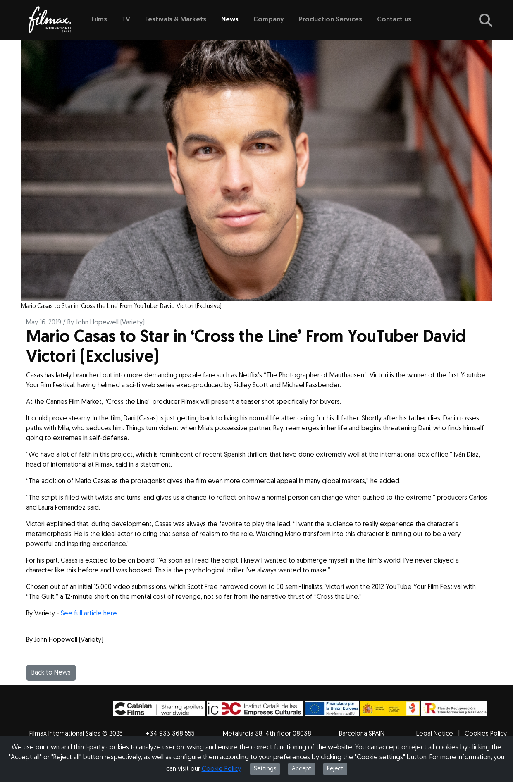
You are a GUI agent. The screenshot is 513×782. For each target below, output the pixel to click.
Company (268, 20)
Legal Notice (434, 734)
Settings (265, 769)
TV (126, 20)
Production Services (330, 20)
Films (99, 20)
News (230, 20)
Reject (335, 769)
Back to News (51, 673)
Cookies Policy (486, 734)
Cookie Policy (221, 769)
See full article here (89, 613)
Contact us (394, 20)
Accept (301, 769)
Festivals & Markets (175, 20)
